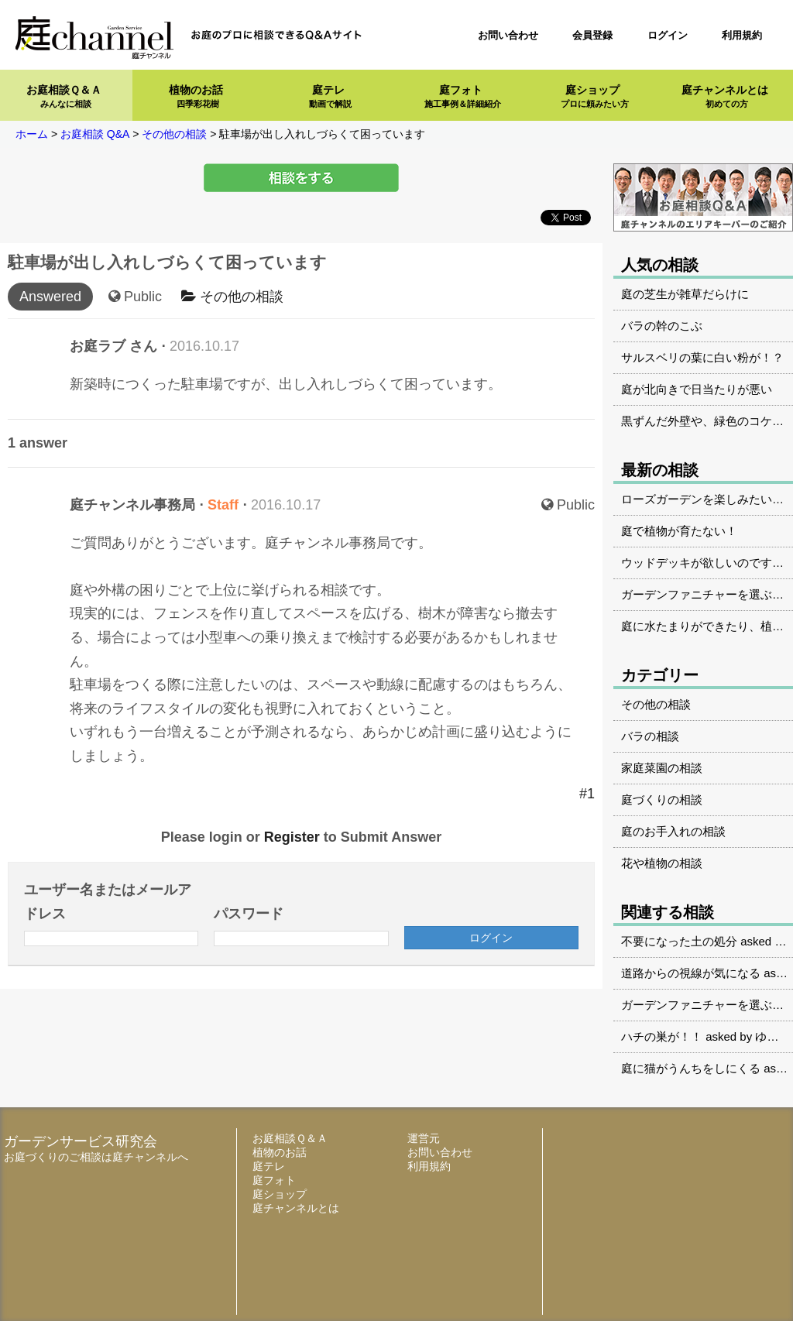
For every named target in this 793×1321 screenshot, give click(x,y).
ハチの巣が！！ (661, 1036)
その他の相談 (232, 296)
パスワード (248, 913)
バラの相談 (650, 736)
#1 (587, 793)
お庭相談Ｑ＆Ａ (63, 96)
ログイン (667, 35)
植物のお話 (196, 96)
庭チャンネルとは (724, 96)
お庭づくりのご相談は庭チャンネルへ (96, 1157)
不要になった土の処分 (679, 941)
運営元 (423, 1138)
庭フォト (462, 96)
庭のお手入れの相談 (673, 831)
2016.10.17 (204, 346)
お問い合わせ (508, 35)
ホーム (31, 134)
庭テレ (330, 96)
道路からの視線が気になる (690, 973)
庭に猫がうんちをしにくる (690, 1068)
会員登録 (592, 35)
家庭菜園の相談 (661, 767)
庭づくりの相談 (661, 799)
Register (292, 837)
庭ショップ (595, 96)
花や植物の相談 (661, 863)
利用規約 (742, 35)
